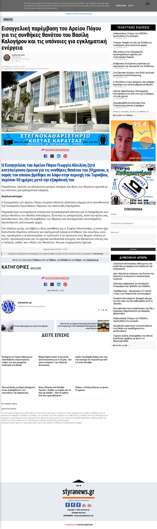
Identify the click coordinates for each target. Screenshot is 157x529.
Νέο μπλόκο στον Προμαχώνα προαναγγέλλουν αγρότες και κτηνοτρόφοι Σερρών (128, 54)
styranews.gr (92, 269)
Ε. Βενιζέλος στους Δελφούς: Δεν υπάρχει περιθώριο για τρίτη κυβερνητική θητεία (133, 83)
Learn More (121, 6)
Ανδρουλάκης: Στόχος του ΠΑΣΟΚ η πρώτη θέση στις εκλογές (130, 34)
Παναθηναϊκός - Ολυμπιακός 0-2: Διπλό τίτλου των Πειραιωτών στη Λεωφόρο (132, 292)
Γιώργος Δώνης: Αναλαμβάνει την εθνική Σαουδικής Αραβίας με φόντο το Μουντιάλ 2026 (133, 338)
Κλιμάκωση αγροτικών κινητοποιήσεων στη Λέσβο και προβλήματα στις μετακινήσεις (132, 328)
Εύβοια (52, 269)
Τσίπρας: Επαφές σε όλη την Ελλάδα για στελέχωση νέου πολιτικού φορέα (132, 44)
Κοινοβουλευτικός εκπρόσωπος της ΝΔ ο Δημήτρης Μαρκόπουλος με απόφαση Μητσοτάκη (133, 311)
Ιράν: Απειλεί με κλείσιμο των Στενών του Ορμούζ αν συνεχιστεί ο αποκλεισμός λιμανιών (133, 276)
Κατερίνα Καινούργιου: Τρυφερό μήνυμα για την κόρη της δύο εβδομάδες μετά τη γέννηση (133, 301)
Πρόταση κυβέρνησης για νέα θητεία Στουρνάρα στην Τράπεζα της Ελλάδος (131, 285)
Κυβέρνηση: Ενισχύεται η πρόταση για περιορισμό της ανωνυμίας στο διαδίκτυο (133, 65)
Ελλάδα (64, 269)
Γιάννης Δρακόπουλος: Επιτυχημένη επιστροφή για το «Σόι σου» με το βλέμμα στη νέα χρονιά (133, 94)
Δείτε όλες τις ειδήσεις (124, 115)
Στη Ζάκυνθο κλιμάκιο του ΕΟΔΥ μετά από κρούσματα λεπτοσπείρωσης (133, 74)
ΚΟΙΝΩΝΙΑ (35, 277)
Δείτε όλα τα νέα (121, 345)
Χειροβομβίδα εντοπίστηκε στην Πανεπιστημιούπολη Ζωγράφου (129, 104)
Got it (131, 6)
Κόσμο (78, 269)
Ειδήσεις (37, 269)
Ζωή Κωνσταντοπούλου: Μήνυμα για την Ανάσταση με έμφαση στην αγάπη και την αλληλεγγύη (133, 266)
